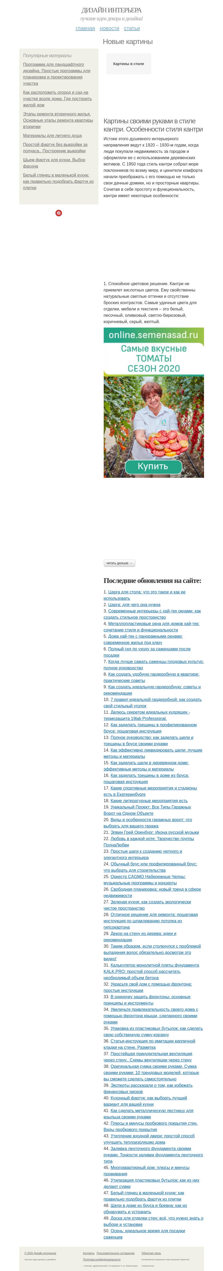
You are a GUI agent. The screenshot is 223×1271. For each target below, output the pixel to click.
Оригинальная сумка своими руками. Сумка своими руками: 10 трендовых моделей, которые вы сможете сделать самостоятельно (151, 1072)
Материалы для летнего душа (52, 135)
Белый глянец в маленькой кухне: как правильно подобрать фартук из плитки (58, 181)
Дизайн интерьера (111, 10)
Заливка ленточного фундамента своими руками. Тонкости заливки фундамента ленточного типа (153, 1154)
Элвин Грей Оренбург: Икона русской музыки (155, 832)
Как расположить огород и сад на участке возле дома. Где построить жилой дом (57, 98)
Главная (85, 28)
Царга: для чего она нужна (134, 604)
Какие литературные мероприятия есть (149, 800)
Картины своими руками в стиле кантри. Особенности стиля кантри (153, 125)
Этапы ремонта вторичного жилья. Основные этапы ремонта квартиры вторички (58, 120)
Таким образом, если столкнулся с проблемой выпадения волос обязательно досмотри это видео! (152, 952)
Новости (109, 28)
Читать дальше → (119, 563)
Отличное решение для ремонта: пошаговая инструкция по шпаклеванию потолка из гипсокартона (151, 920)
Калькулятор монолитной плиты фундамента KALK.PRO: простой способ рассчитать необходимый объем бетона (151, 971)
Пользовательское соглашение (116, 1253)
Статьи (132, 28)
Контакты (88, 1253)
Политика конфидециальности (102, 1259)
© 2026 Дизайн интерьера (40, 1253)
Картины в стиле (128, 64)
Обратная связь (151, 1253)
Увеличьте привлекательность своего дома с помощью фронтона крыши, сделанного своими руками (151, 1015)
